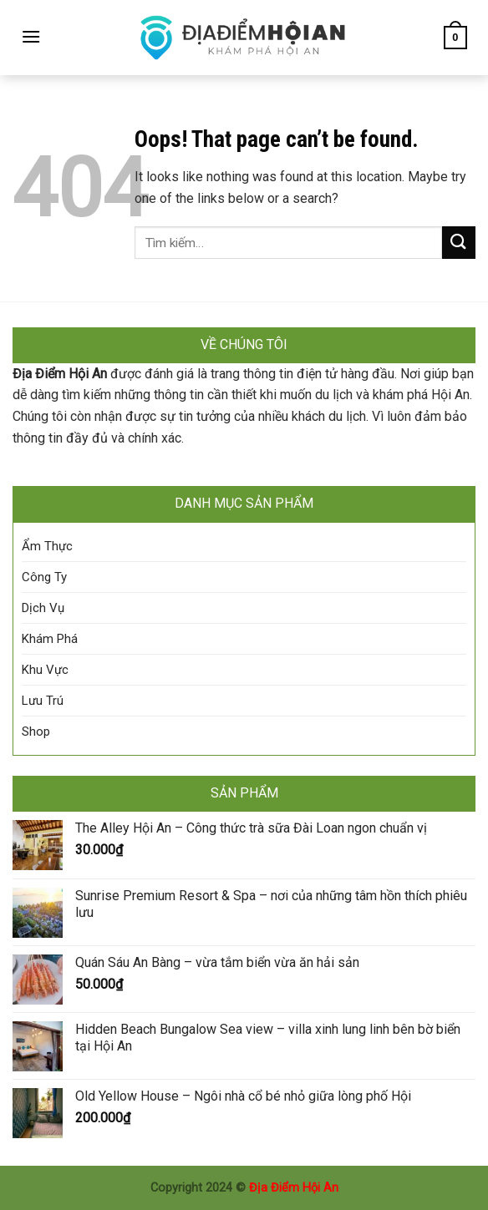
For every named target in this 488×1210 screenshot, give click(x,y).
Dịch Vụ (43, 607)
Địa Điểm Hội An (293, 1188)
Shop (36, 731)
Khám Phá (50, 638)
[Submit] (458, 242)
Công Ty (44, 577)
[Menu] (31, 36)
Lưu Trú (43, 700)
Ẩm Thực (47, 546)
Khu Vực (45, 669)
